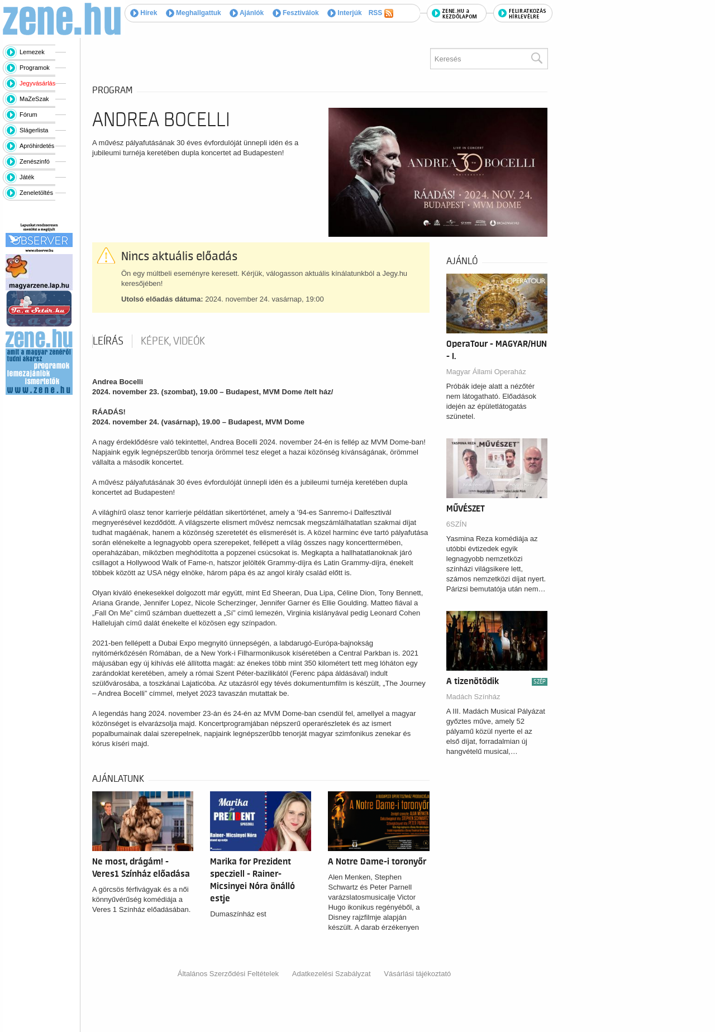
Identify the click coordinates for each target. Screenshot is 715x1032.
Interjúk (344, 13)
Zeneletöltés (36, 192)
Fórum (28, 114)
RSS (381, 13)
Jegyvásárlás (37, 83)
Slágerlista (34, 130)
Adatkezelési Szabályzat (331, 973)
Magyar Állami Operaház (486, 371)
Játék (27, 177)
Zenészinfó (35, 161)
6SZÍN (456, 524)
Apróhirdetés (37, 145)
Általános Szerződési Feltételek (228, 973)
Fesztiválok (296, 13)
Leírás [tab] (108, 341)
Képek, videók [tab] (173, 341)
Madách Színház (473, 696)
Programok (35, 67)
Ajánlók (247, 13)
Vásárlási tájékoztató (417, 973)
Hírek (143, 13)
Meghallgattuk (193, 13)
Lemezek (32, 52)
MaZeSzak (34, 98)
